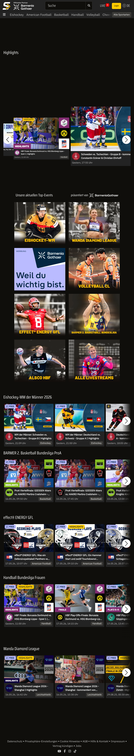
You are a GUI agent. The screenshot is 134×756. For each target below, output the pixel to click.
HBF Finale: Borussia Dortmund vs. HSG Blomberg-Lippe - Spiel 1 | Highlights (42, 152)
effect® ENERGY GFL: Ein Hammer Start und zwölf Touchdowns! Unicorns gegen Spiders (83, 557)
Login (116, 6)
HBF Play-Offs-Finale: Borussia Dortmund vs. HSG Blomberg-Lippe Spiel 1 (84, 617)
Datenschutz (15, 741)
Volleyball (93, 15)
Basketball (61, 15)
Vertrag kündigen (63, 746)
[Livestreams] (94, 361)
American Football (38, 15)
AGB (85, 741)
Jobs (78, 746)
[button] (7, 139)
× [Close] (128, 15)
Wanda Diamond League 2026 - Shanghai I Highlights (31, 688)
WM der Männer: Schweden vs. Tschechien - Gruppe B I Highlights (32, 436)
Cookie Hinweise (70, 741)
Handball (77, 15)
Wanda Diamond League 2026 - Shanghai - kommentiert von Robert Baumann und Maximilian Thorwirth (82, 688)
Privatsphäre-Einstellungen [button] (41, 741)
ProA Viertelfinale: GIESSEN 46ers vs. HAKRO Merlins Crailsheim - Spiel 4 (83, 492)
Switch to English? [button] (117, 14)
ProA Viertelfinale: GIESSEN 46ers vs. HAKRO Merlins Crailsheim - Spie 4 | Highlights (32, 492)
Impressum (118, 741)
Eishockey (17, 15)
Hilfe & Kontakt (99, 741)
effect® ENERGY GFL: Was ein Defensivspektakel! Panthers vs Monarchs (31, 557)
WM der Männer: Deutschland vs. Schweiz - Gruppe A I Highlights (82, 436)
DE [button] (126, 5)
